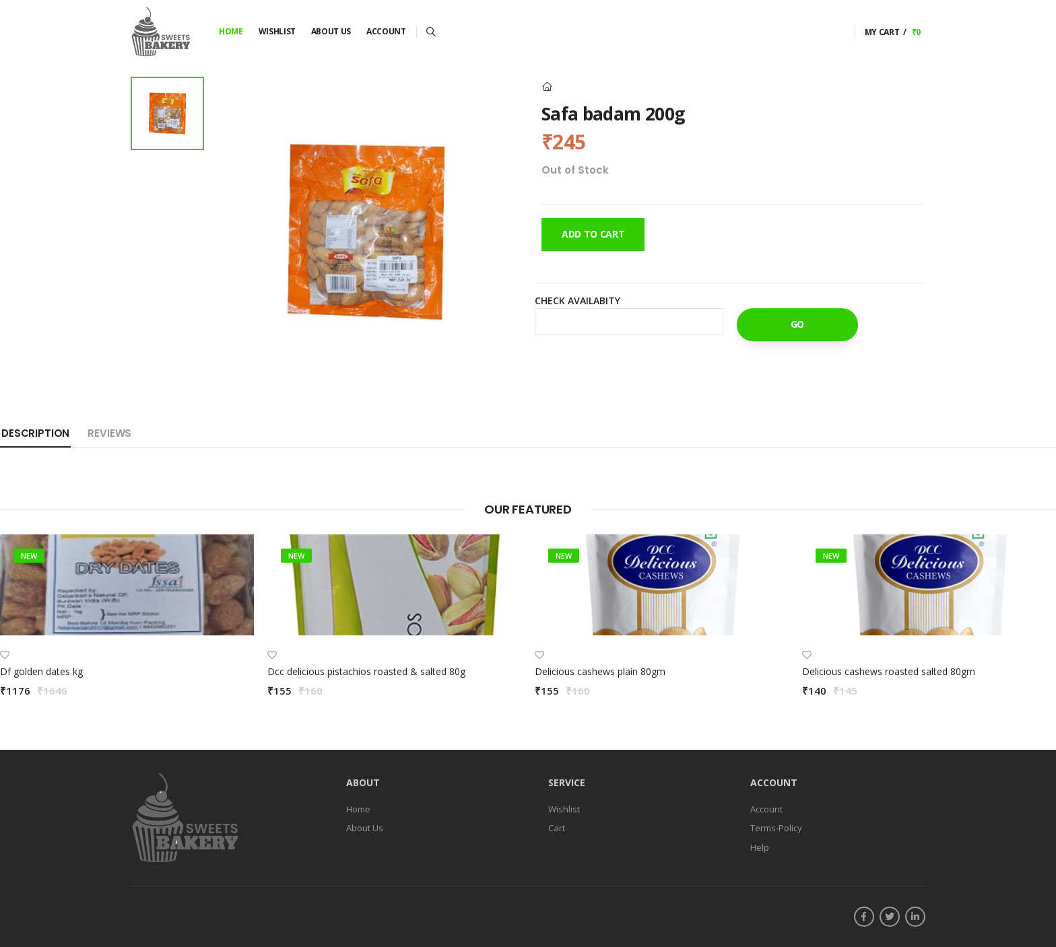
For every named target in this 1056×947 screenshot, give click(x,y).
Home (231, 31)
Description (35, 433)
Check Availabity (577, 300)
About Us (331, 31)
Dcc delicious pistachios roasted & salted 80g (366, 671)
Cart (556, 828)
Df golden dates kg (41, 671)
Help (759, 847)
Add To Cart (593, 233)
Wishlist (277, 31)
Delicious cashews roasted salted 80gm (888, 671)
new (29, 556)
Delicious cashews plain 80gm (600, 671)
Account (386, 31)
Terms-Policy (776, 828)
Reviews (109, 433)
